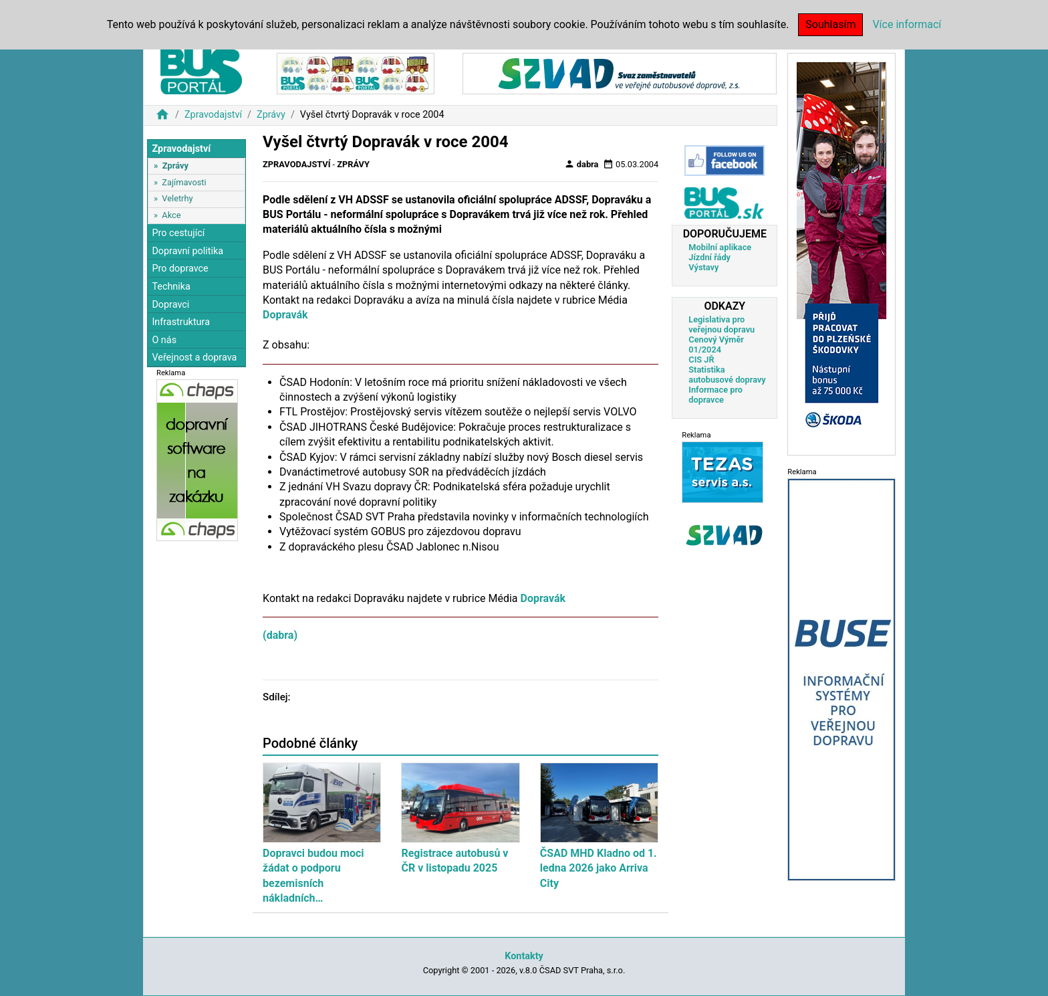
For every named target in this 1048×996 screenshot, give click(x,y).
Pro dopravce (180, 268)
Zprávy (271, 114)
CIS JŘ (701, 360)
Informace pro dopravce (715, 395)
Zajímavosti (184, 182)
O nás (164, 340)
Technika (171, 286)
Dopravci (170, 304)
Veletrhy (177, 198)
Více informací (906, 24)
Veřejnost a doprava (194, 357)
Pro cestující (178, 233)
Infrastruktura (181, 322)
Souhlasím (830, 24)
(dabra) (280, 635)
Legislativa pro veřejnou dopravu (721, 324)
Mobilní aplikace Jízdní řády (719, 252)
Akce (171, 215)
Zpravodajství (213, 114)
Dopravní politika (187, 251)
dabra (581, 164)
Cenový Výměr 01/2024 (716, 344)
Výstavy (703, 267)
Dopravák (285, 314)
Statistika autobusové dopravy (726, 375)
